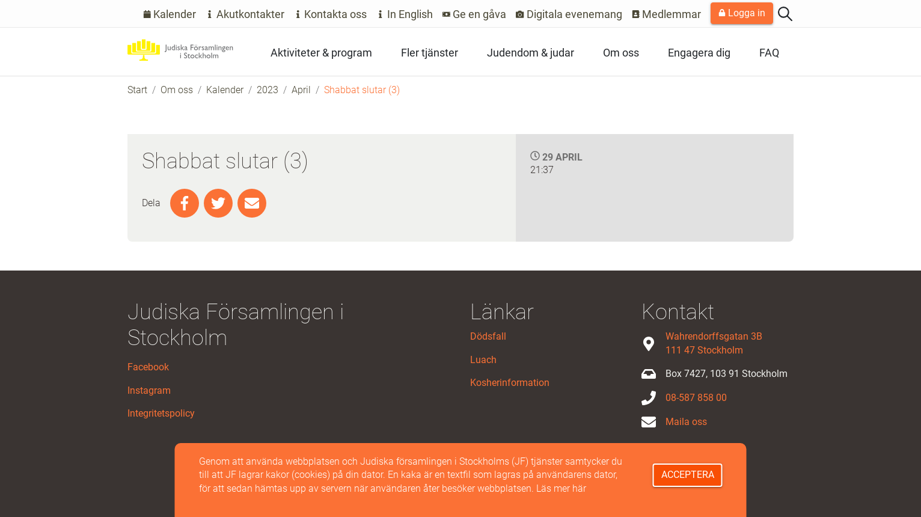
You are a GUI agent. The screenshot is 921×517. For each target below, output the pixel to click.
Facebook (148, 367)
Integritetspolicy (161, 413)
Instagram (149, 390)
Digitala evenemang (569, 14)
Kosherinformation (509, 382)
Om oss (621, 52)
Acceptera (687, 474)
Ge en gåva (474, 14)
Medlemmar (667, 14)
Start (137, 90)
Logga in (741, 13)
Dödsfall (488, 336)
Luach (483, 360)
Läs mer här (561, 488)
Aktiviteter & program (321, 52)
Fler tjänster (429, 52)
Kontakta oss (330, 14)
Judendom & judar (530, 52)
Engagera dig (699, 52)
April (301, 90)
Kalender (170, 14)
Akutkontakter (245, 14)
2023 (267, 90)
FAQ (769, 52)
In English (404, 14)
